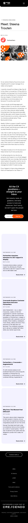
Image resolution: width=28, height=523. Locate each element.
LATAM (14, 478)
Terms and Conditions (14, 487)
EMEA (14, 469)
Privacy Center (14, 491)
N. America (14, 473)
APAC (14, 482)
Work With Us (14, 496)
